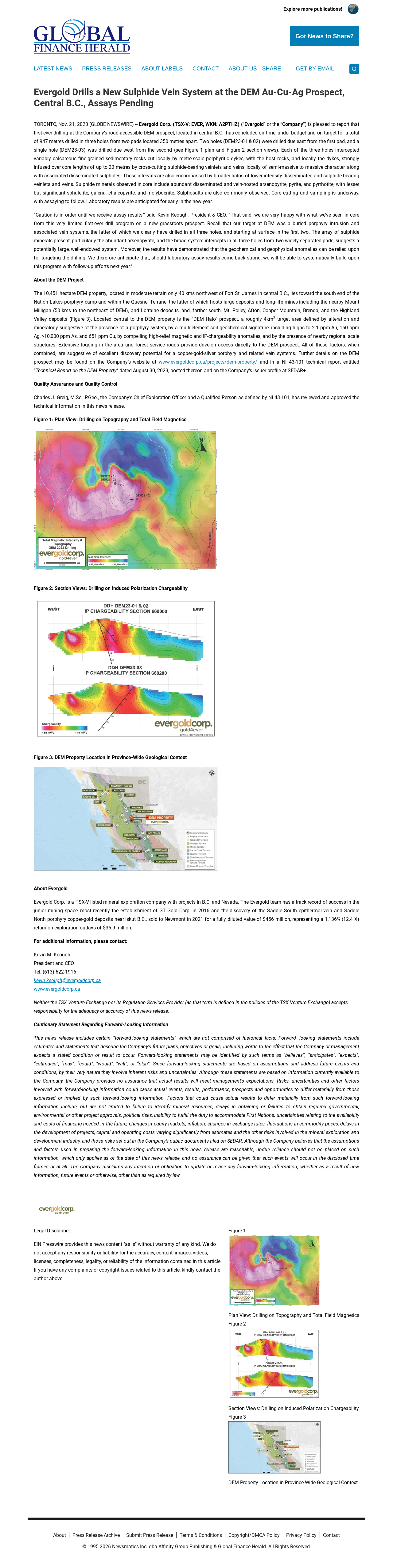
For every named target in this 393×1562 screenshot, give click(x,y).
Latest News (53, 69)
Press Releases (106, 69)
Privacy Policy (301, 1535)
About (59, 1535)
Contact (206, 69)
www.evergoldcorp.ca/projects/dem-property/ (208, 362)
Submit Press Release (149, 1535)
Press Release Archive (96, 1535)
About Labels (162, 69)
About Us (243, 69)
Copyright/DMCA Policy (254, 1535)
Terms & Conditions (201, 1535)
